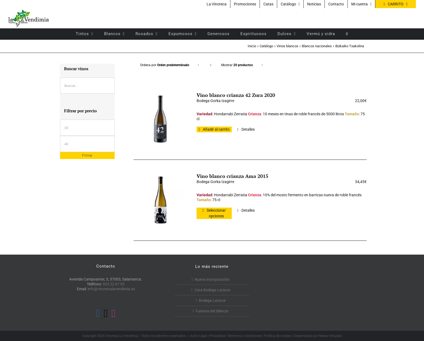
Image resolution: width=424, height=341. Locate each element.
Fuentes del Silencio (212, 311)
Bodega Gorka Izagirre (215, 101)
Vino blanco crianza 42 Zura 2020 (236, 95)
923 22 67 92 (114, 284)
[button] (347, 33)
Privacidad (217, 336)
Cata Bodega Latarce (212, 290)
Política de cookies (278, 336)
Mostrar (237, 65)
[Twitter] (106, 313)
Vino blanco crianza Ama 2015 (232, 176)
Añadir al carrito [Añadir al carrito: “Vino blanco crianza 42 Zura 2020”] (216, 129)
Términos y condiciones (244, 336)
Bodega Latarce (212, 300)
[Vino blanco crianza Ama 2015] (160, 200)
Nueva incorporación (212, 279)
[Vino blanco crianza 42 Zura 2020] (160, 119)
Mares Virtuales (330, 336)
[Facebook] (98, 313)
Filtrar (87, 155)
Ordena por (164, 65)
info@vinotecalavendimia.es (111, 289)
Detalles (248, 129)
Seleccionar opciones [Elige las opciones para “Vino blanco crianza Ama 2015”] (216, 213)
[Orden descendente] (210, 65)
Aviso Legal (198, 336)
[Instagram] (113, 313)
